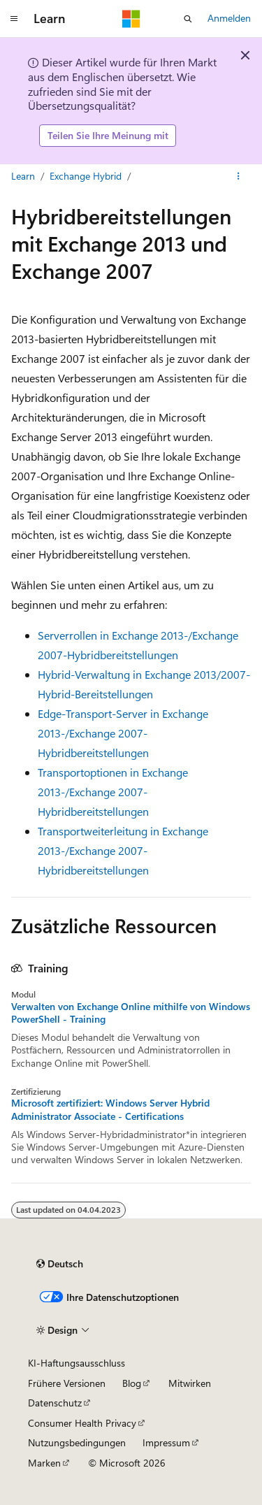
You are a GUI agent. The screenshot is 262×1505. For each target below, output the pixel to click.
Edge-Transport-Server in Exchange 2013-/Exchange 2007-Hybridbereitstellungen (123, 733)
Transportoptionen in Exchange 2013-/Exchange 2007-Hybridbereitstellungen (113, 792)
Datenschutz (55, 1402)
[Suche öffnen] (188, 18)
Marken (44, 1462)
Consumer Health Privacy (82, 1423)
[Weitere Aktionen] (238, 176)
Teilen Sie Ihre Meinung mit (108, 135)
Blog (131, 1383)
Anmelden (229, 17)
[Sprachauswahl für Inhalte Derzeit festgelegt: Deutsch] (60, 1264)
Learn (23, 175)
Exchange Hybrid (86, 175)
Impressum (166, 1442)
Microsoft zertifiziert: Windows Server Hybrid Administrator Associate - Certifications (110, 1109)
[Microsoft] (131, 19)
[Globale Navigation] (14, 18)
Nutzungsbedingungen (77, 1442)
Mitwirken (189, 1383)
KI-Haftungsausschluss (76, 1362)
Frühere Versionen (66, 1383)
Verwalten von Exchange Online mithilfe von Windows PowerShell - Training (130, 1012)
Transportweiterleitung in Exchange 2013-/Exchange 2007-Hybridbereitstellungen (123, 850)
